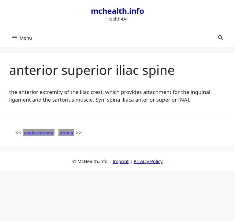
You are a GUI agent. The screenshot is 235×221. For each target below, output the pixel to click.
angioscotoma (38, 133)
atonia (66, 133)
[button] (220, 38)
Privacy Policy (148, 161)
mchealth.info (117, 11)
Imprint (121, 161)
